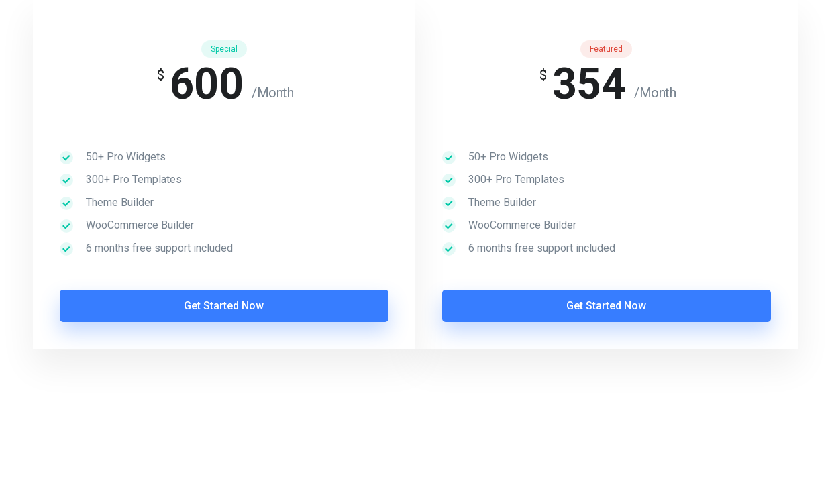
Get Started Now (224, 305)
